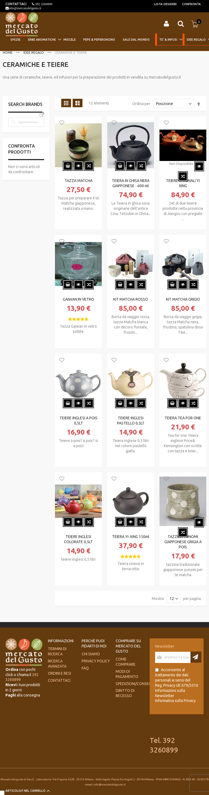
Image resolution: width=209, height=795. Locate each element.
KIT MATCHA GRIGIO (183, 299)
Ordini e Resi (59, 673)
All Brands (42, 115)
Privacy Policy (96, 661)
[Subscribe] (195, 657)
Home (8, 52)
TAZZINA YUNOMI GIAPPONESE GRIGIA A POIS (183, 541)
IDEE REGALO (34, 52)
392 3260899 (43, 4)
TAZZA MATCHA (78, 180)
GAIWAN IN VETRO (78, 299)
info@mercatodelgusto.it (25, 8)
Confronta (191, 4)
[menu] (107, 40)
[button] (61, 123)
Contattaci (59, 680)
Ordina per (141, 103)
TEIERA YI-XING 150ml (130, 536)
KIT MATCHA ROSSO (130, 299)
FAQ (85, 668)
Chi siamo (91, 654)
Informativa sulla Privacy (175, 700)
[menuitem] (17, 39)
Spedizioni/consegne (136, 684)
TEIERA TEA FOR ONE (183, 418)
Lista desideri (165, 4)
